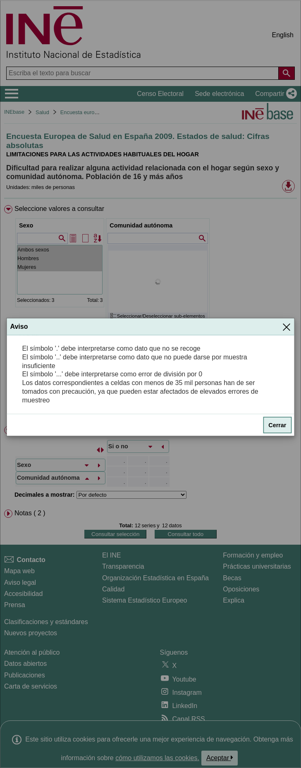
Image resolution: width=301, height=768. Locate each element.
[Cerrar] (286, 326)
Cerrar (277, 424)
